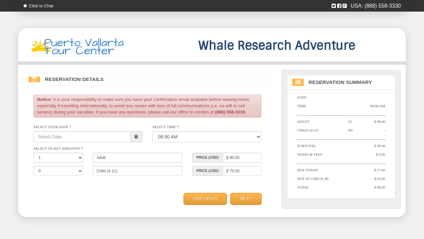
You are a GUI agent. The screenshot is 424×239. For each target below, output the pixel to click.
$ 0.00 (380, 154)
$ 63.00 (379, 179)
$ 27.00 (379, 170)
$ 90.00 (379, 121)
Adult (303, 121)
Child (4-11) (308, 130)
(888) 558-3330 (383, 6)
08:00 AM (377, 106)
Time (301, 106)
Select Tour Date (52, 127)
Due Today (307, 170)
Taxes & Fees (309, 154)
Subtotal (306, 146)
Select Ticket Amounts (58, 148)
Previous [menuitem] (205, 198)
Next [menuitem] (246, 198)
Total (303, 187)
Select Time (165, 127)
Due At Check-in (313, 179)
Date (302, 97)
